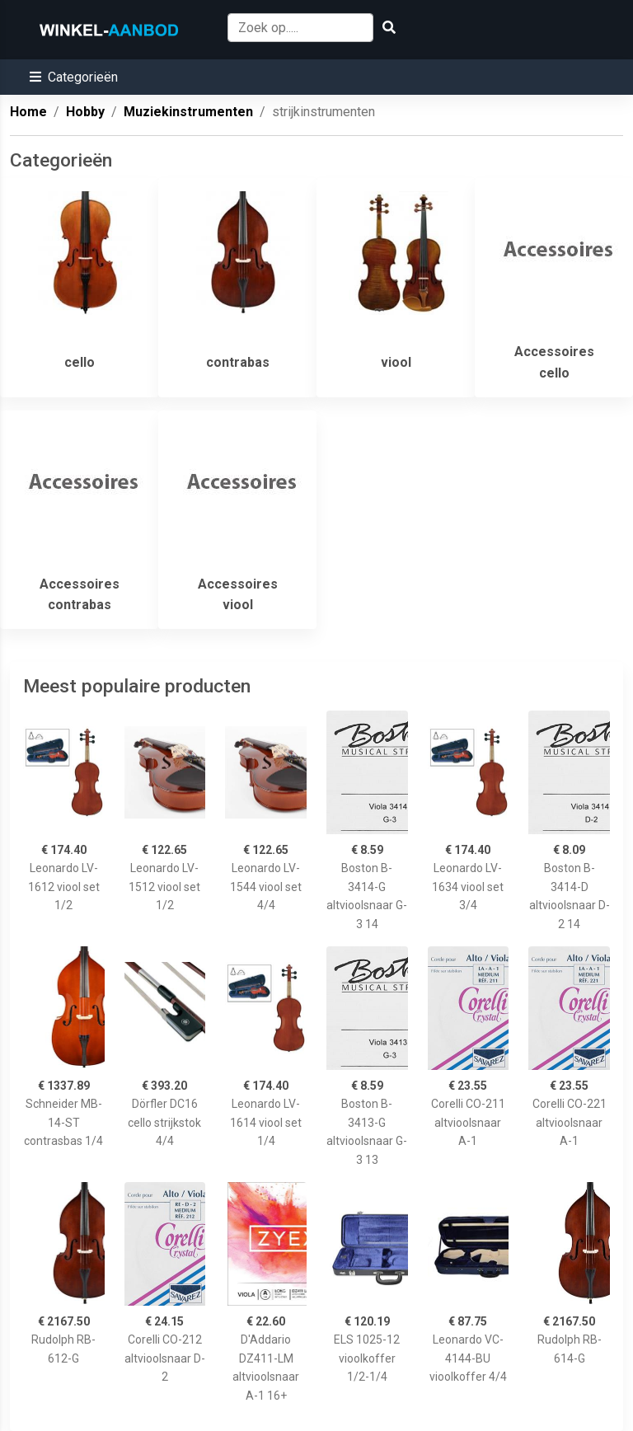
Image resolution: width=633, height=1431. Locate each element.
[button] (74, 77)
